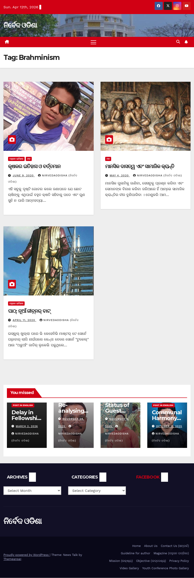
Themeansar (12, 559)
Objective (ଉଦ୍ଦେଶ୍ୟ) (151, 561)
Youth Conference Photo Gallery (165, 568)
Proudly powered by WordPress (26, 555)
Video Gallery (129, 568)
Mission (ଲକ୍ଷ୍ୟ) (121, 561)
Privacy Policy (179, 561)
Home (136, 546)
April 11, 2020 (24, 320)
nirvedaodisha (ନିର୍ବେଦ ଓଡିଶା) (157, 175)
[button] (178, 42)
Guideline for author (135, 553)
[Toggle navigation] (93, 42)
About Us (150, 546)
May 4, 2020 (120, 175)
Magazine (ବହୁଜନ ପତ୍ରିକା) (171, 553)
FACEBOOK (147, 477)
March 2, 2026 (27, 426)
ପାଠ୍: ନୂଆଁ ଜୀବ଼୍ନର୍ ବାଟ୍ (29, 311)
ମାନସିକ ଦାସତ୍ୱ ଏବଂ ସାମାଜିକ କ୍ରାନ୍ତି (139, 166)
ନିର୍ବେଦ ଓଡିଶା (20, 25)
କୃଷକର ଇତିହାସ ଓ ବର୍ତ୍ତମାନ (34, 166)
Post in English (23, 405)
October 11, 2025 (169, 426)
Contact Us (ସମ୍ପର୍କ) (175, 546)
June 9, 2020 (24, 175)
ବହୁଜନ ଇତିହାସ (16, 159)
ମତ (28, 159)
